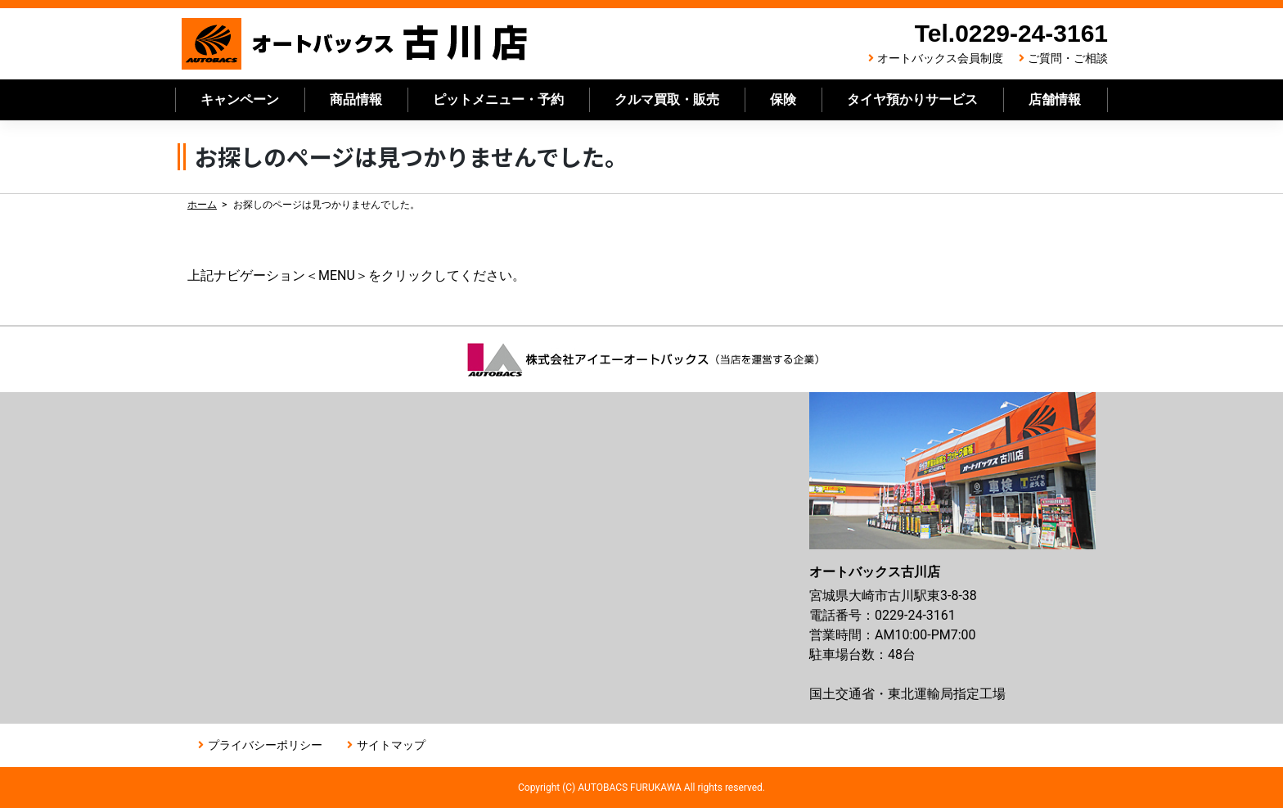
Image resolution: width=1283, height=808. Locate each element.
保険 (783, 99)
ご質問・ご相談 (1068, 58)
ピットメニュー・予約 (498, 99)
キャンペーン (239, 99)
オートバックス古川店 (355, 44)
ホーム (202, 204)
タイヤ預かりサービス (912, 99)
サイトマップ (391, 745)
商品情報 (356, 99)
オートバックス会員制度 (940, 58)
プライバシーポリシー (265, 745)
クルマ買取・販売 (666, 99)
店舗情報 (1055, 99)
